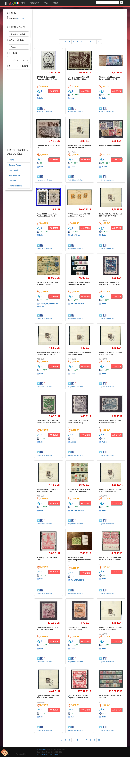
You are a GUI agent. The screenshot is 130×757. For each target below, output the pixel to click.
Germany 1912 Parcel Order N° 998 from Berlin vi (48, 283)
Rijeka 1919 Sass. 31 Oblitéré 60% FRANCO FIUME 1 (79, 146)
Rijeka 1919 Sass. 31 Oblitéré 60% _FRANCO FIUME (110, 490)
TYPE (23, 3)
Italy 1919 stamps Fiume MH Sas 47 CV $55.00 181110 (79, 78)
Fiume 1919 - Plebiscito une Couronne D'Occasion (110, 422)
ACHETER (54, 91)
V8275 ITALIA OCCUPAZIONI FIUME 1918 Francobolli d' (79, 490)
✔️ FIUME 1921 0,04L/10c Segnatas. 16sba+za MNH (78, 697)
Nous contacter (42, 754)
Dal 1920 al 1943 (77, 580)
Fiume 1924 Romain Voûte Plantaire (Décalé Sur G (47, 215)
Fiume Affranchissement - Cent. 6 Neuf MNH (78, 628)
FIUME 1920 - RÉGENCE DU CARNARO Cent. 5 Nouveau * (48, 422)
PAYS (46, 3)
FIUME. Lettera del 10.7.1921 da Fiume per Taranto (79, 215)
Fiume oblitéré (14, 175)
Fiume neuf (13, 170)
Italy (72, 98)
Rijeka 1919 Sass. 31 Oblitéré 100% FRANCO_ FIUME (48, 353)
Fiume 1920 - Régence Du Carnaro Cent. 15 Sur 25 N (109, 283)
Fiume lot (12, 181)
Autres (104, 167)
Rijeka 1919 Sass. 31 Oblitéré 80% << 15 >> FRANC (110, 628)
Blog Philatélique (54, 754)
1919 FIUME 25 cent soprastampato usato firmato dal (79, 560)
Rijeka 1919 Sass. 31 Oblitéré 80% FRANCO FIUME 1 (48, 490)
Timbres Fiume (15, 165)
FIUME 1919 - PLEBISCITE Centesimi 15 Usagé (78, 422)
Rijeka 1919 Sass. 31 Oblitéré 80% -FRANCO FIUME (110, 215)
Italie (41, 98)
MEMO (55, 3)
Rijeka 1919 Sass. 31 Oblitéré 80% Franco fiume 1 (79, 353)
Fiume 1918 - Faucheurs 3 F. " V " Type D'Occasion (48, 628)
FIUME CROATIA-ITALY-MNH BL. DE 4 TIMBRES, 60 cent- (110, 559)
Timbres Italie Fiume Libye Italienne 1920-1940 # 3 (109, 78)
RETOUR (21, 18)
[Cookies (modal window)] (4, 752)
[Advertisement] (19, 109)
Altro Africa (75, 235)
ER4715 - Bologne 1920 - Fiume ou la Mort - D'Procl (47, 78)
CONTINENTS (35, 3)
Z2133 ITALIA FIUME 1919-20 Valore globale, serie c (79, 283)
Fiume (11, 160)
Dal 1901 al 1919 (77, 303)
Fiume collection (15, 186)
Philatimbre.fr (41, 749)
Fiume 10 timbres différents (110, 145)
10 (99, 42)
